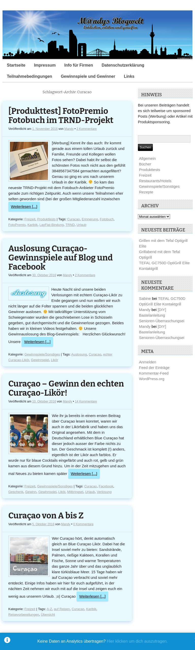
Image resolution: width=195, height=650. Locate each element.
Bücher (145, 164)
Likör (54, 360)
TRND (70, 225)
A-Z (49, 609)
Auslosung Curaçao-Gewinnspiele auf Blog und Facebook (60, 258)
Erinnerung (90, 219)
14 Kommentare (86, 401)
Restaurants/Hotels (155, 181)
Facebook (106, 486)
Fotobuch (107, 219)
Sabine (145, 298)
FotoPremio (17, 225)
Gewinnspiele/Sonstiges (42, 354)
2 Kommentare (86, 129)
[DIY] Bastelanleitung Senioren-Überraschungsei (161, 315)
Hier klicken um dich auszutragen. (137, 641)
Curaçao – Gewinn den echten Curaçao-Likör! (66, 388)
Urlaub (82, 225)
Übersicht (48, 614)
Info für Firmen (78, 65)
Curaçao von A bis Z (46, 516)
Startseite (16, 65)
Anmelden (147, 362)
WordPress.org (152, 379)
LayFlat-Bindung (51, 225)
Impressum (45, 65)
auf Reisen (62, 609)
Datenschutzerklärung (123, 65)
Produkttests (46, 219)
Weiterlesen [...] (24, 206)
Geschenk (15, 492)
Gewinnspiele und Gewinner (88, 76)
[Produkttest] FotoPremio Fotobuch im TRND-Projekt (60, 115)
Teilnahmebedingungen (29, 76)
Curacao (73, 219)
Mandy (69, 129)
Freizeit (29, 219)
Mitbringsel (75, 492)
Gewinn (30, 492)
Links (129, 76)
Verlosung (104, 492)
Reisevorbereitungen (23, 614)
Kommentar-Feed (154, 373)
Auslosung (79, 354)
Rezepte (146, 192)
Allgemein (147, 158)
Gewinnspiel (40, 360)
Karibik (32, 225)
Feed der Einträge (154, 367)
